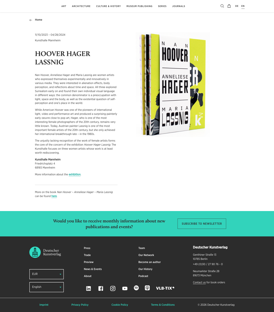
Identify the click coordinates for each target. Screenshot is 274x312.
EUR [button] (35, 274)
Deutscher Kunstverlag (221, 305)
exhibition (75, 174)
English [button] (36, 287)
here (54, 196)
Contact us (199, 282)
